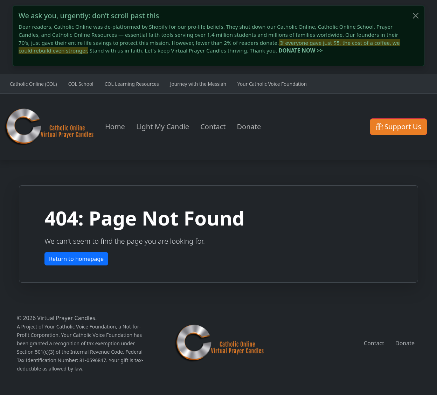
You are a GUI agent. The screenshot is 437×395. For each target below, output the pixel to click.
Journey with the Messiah (198, 84)
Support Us (398, 126)
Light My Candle (162, 126)
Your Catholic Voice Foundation (272, 84)
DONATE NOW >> (300, 50)
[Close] (415, 16)
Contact (213, 126)
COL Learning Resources (132, 84)
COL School (80, 84)
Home (115, 126)
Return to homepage (76, 259)
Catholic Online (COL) (33, 84)
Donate (249, 126)
